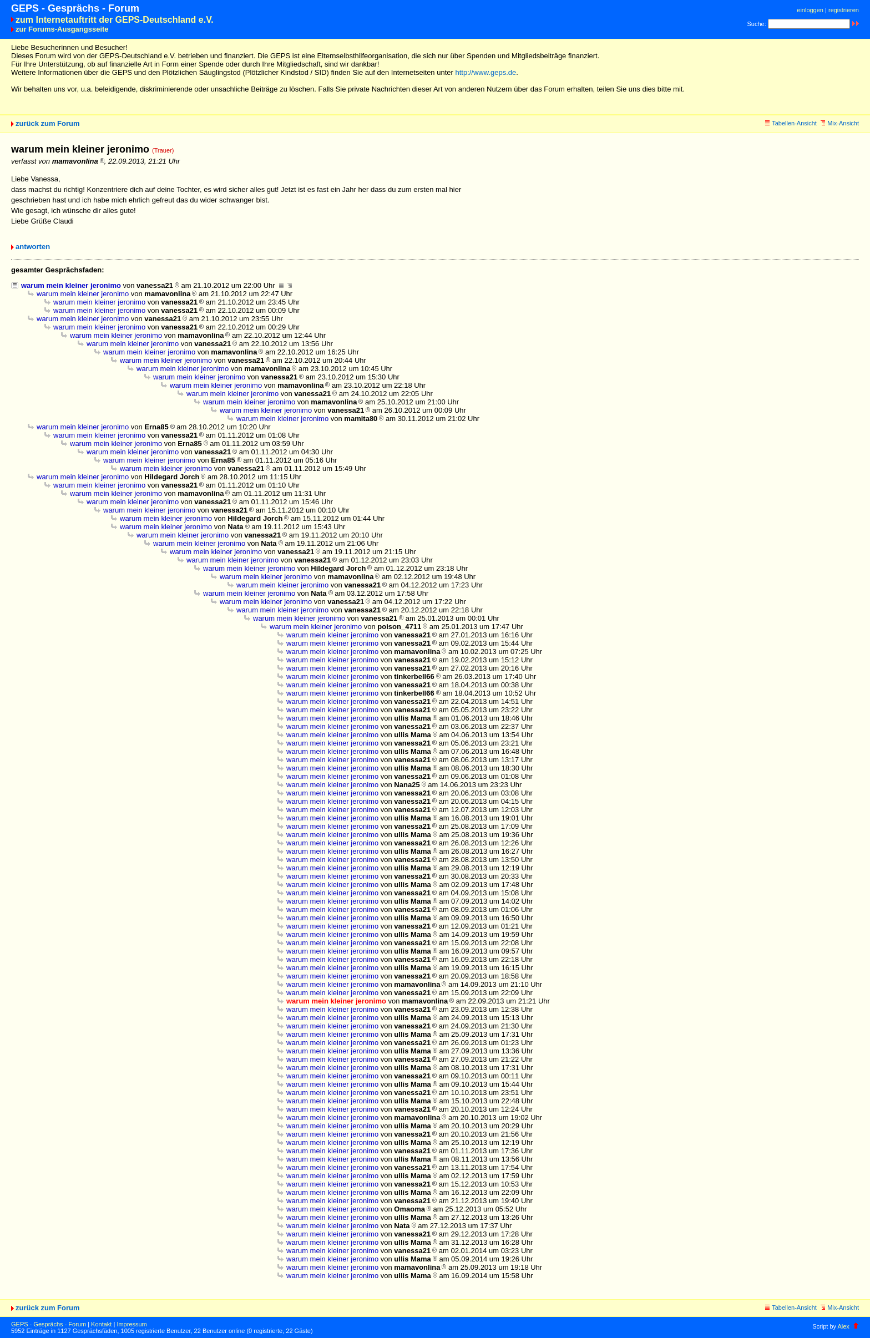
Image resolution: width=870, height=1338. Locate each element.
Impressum (131, 1324)
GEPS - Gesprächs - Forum (48, 1324)
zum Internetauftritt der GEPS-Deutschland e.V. (115, 19)
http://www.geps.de (485, 72)
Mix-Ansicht (840, 123)
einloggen (810, 10)
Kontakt (101, 1324)
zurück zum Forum (48, 123)
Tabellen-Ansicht (791, 123)
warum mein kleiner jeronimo (71, 285)
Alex (843, 1326)
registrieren (843, 10)
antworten (33, 246)
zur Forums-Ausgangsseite (62, 29)
